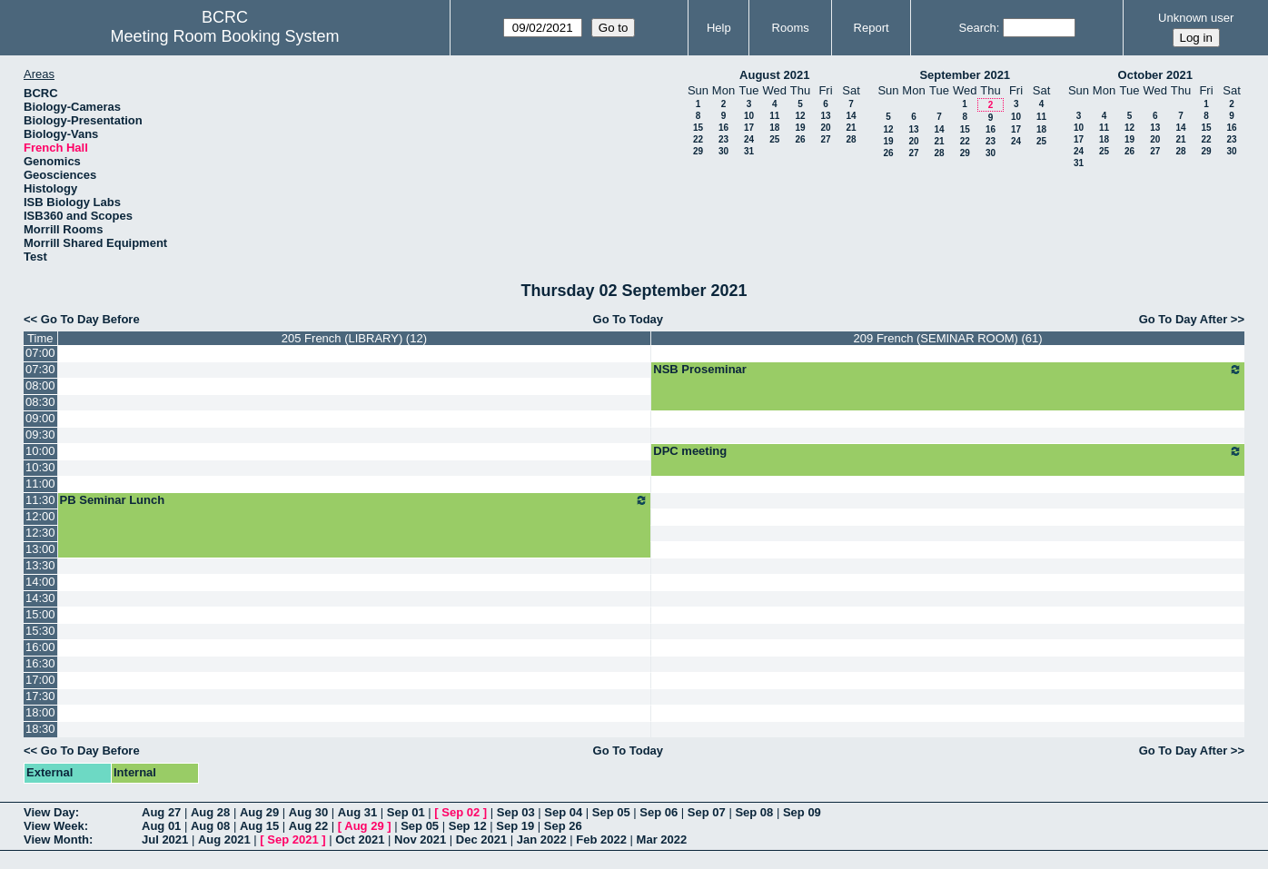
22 (698, 139)
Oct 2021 (359, 839)
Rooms (790, 28)
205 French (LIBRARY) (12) (354, 338)
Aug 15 (259, 826)
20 (825, 128)
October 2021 (1155, 75)
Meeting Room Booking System (224, 36)
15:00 (40, 614)
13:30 (40, 565)
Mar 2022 (662, 839)
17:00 (40, 679)
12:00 (40, 516)
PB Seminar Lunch (354, 500)
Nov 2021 (420, 839)
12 (800, 116)
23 (723, 139)
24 (749, 139)
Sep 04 (563, 812)
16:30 (40, 663)
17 (749, 128)
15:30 (40, 630)
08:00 (40, 385)
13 (825, 116)
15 (698, 128)
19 (800, 128)
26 (800, 139)
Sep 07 (707, 812)
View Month (56, 839)
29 (698, 151)
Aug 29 (259, 812)
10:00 (40, 451)
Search (977, 28)
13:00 (40, 549)
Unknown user (1195, 18)
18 (774, 128)
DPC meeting (948, 451)
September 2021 (964, 75)
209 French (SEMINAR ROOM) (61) (948, 338)
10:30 (40, 467)
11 (774, 116)
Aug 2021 (224, 839)
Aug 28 (210, 812)
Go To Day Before (90, 319)
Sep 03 (516, 812)
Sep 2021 (292, 839)
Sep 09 (802, 812)
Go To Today (628, 319)
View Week (54, 826)
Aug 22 (308, 826)
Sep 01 (406, 812)
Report (871, 28)
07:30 (40, 369)
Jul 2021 (165, 839)
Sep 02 (460, 812)
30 (723, 151)
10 (749, 116)
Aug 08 (210, 826)
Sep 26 (563, 826)
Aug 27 (161, 812)
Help (719, 28)
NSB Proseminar (948, 369)
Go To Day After (1183, 319)
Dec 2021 (481, 839)
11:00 (40, 483)
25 (774, 139)
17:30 (40, 696)
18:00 (40, 712)
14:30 (40, 598)
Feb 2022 (601, 839)
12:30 (40, 532)
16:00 (40, 647)
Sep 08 (754, 812)
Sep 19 (515, 826)
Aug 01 (161, 826)
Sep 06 (658, 812)
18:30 (40, 729)
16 (723, 128)
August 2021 (774, 75)
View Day (49, 812)
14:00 (40, 581)
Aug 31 (357, 812)
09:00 (40, 418)
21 (851, 128)
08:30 (40, 402)
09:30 (40, 434)
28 (851, 139)
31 (749, 151)
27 (825, 139)
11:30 (40, 500)
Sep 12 (468, 826)
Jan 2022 (542, 839)
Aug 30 (308, 812)
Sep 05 (611, 812)
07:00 (40, 353)
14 (851, 116)
